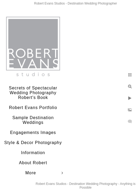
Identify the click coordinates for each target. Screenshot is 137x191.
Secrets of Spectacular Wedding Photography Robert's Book (33, 93)
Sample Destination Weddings (33, 120)
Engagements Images (33, 132)
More (30, 173)
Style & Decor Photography (33, 142)
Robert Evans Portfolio (33, 107)
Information (33, 152)
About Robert (33, 162)
